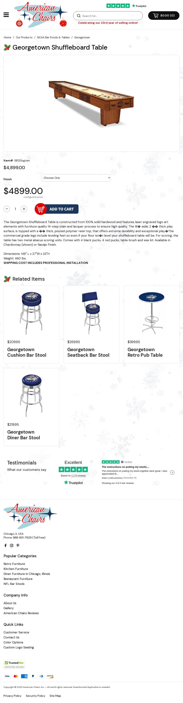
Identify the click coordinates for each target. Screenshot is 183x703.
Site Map (55, 696)
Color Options (13, 642)
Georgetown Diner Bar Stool (23, 434)
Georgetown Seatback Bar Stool (88, 352)
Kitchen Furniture (16, 568)
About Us (10, 603)
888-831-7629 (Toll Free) (29, 537)
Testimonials (21, 462)
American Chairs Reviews (21, 613)
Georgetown (82, 37)
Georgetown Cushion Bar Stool (26, 352)
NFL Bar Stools (14, 583)
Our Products (24, 37)
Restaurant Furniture (18, 578)
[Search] (111, 16)
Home (7, 37)
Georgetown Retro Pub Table (145, 352)
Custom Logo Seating (19, 647)
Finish (8, 179)
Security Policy (35, 696)
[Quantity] (15, 209)
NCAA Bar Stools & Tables (53, 37)
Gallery (9, 608)
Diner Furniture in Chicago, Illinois (27, 573)
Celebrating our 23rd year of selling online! (108, 23)
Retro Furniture (14, 563)
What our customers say (26, 469)
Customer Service (16, 632)
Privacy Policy (12, 696)
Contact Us (11, 637)
